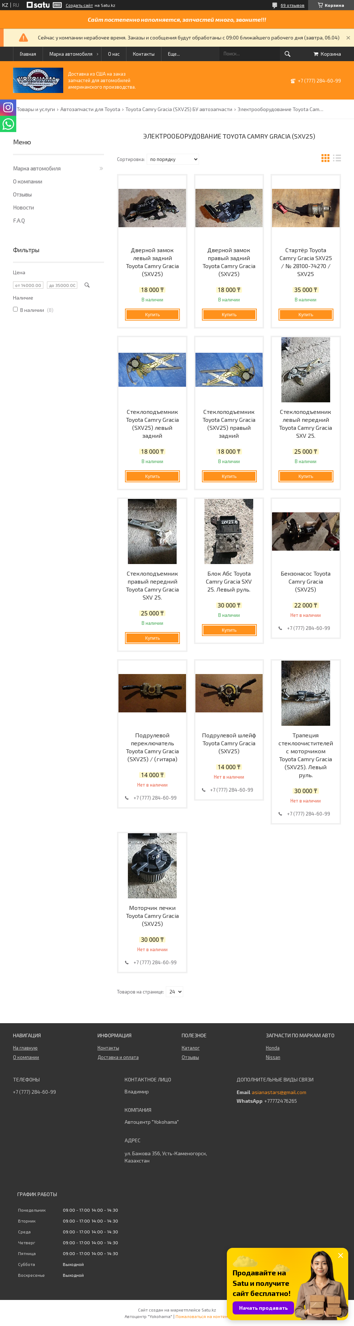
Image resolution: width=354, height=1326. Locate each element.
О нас (114, 54)
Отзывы (22, 194)
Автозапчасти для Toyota (90, 109)
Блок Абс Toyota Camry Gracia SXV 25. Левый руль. (229, 581)
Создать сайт (79, 5)
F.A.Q (19, 220)
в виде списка (337, 159)
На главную (25, 1048)
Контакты (144, 54)
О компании (27, 181)
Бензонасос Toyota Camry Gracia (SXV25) (306, 581)
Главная (28, 54)
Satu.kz (209, 1309)
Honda (273, 1048)
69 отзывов (293, 5)
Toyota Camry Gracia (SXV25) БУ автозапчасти (178, 109)
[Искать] (287, 54)
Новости (23, 207)
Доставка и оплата (118, 1057)
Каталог (191, 1048)
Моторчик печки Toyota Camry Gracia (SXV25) (152, 915)
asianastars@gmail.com (279, 1092)
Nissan (273, 1057)
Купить (152, 314)
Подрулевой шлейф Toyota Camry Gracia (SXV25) (229, 743)
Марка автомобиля (70, 54)
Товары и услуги (36, 109)
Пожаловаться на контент (203, 1316)
